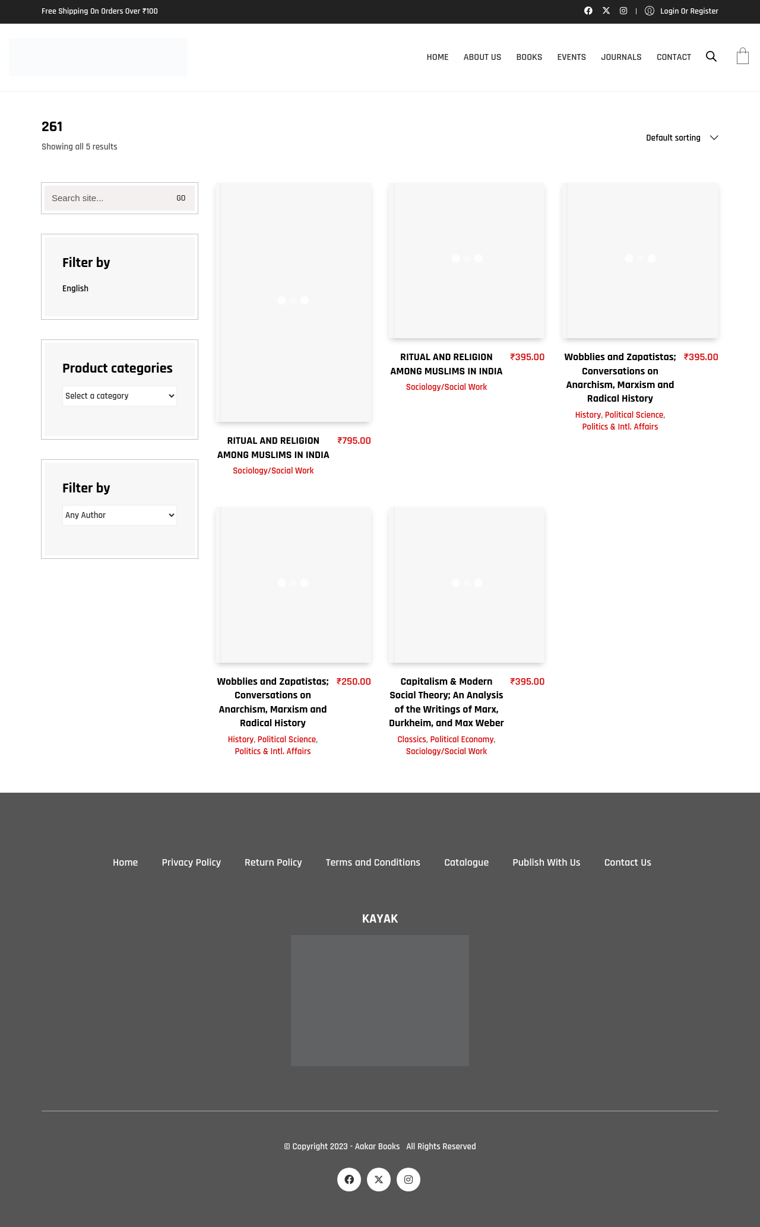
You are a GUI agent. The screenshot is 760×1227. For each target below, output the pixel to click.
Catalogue (466, 862)
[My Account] (681, 11)
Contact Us (627, 862)
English (75, 288)
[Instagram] (408, 1179)
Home (125, 862)
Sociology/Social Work (273, 470)
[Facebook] (349, 1179)
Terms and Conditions (373, 862)
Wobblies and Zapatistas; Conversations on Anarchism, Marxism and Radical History (620, 377)
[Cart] (742, 57)
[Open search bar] (711, 56)
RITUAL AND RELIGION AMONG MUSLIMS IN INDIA (273, 447)
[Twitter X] (379, 1179)
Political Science (634, 415)
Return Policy (273, 862)
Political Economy (461, 739)
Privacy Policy (191, 862)
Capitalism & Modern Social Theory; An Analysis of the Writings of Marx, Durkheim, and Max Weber (446, 702)
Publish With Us (546, 862)
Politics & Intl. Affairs (620, 427)
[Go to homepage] (98, 58)
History (588, 415)
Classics (411, 739)
